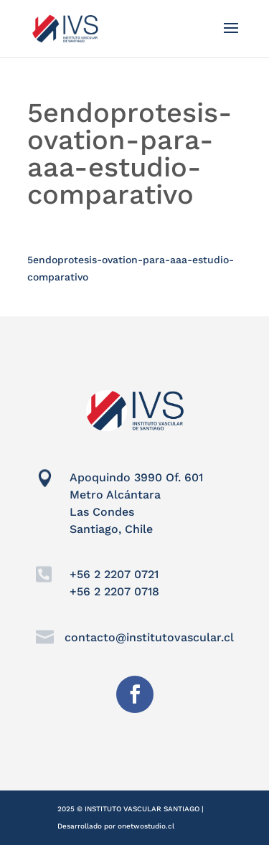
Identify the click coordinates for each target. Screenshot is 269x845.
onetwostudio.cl (146, 826)
